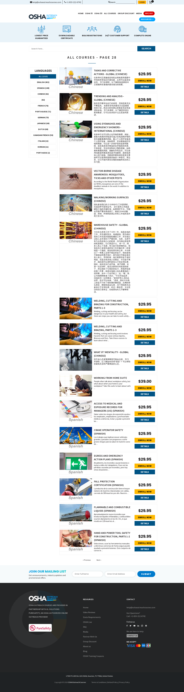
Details (145, 86)
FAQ (85, 627)
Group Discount (126, 13)
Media (85, 631)
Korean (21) (43, 147)
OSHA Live (87, 622)
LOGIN (142, 2)
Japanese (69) (43, 123)
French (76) (43, 105)
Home (80, 13)
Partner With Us (90, 636)
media (139, 13)
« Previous (87, 560)
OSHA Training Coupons (93, 656)
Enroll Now (145, 80)
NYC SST (149, 13)
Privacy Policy (124, 682)
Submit (146, 574)
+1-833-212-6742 (72, 2)
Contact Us (132, 636)
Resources (147, 19)
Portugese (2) (43, 152)
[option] (41, 32)
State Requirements (92, 617)
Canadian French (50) (43, 135)
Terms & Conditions (98, 682)
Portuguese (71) (43, 111)
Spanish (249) (43, 88)
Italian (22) (43, 141)
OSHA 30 (98, 13)
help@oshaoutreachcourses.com (45, 2)
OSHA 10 (89, 13)
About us (87, 646)
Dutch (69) (43, 129)
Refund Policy (112, 682)
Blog (85, 651)
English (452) (43, 82)
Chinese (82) (43, 94)
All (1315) (43, 76)
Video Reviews (89, 612)
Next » (99, 560)
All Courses (110, 13)
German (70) (43, 117)
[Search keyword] (125, 2)
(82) (43, 99)
